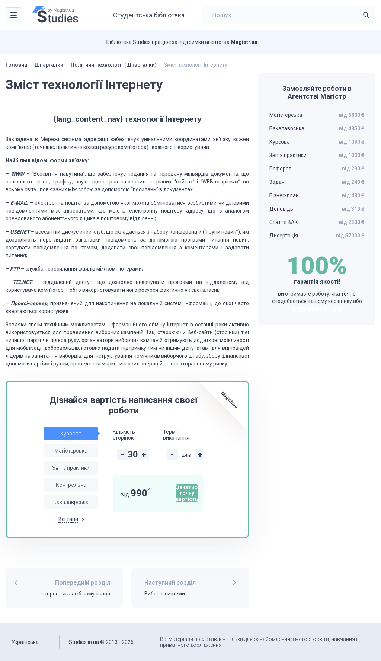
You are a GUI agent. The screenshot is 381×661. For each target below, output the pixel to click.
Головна (16, 65)
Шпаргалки (49, 65)
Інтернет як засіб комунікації (75, 594)
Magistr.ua (244, 42)
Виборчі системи (164, 594)
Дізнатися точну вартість (187, 493)
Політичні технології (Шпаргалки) (114, 65)
